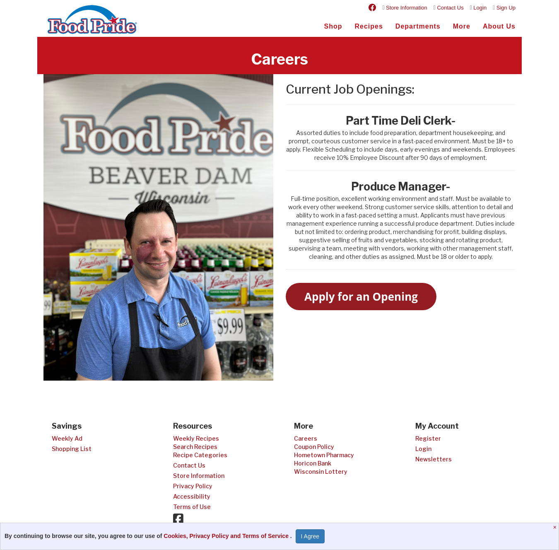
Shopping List (72, 448)
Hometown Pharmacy (324, 454)
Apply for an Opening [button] (361, 296)
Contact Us (450, 8)
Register (428, 438)
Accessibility (191, 496)
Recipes (368, 26)
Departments (418, 26)
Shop (333, 26)
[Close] (556, 527)
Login (480, 8)
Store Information (406, 8)
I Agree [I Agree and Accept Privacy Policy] (310, 536)
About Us (499, 26)
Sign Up (506, 8)
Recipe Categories (200, 454)
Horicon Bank (312, 463)
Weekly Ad (67, 438)
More (461, 26)
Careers (305, 438)
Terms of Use (192, 506)
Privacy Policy (192, 486)
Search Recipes (195, 446)
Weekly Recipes (196, 438)
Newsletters (433, 459)
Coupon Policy (314, 446)
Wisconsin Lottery (320, 471)
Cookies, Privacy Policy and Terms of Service (227, 536)
